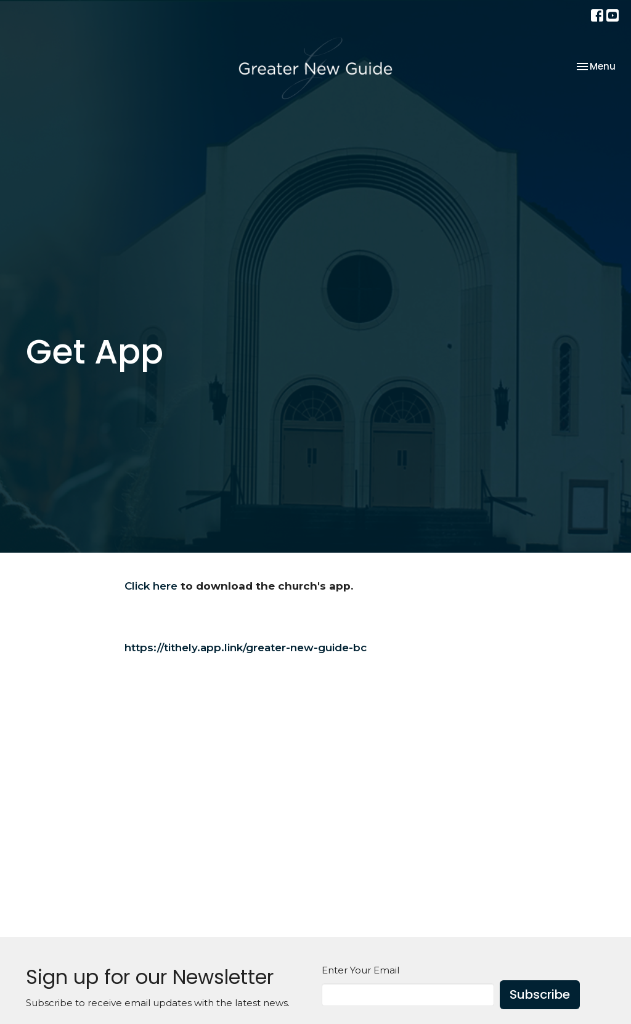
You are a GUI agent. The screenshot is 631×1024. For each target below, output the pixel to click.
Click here (150, 586)
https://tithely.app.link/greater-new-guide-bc (245, 647)
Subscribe (540, 994)
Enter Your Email (360, 970)
